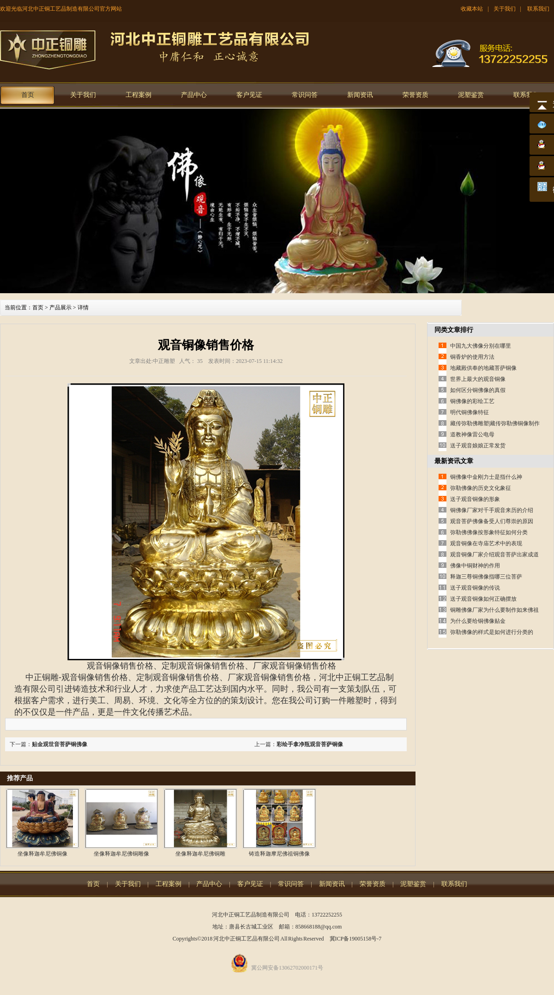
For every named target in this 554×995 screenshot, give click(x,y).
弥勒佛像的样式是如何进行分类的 (491, 632)
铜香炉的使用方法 (472, 357)
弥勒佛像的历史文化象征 (480, 488)
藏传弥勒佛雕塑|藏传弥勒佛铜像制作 (495, 423)
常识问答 (305, 94)
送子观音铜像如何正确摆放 (483, 599)
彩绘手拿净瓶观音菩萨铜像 (310, 744)
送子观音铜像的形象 (475, 499)
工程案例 (138, 94)
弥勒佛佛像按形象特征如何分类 (489, 532)
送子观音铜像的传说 (475, 588)
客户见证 (249, 94)
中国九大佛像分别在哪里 (480, 346)
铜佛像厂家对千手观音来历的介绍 (491, 510)
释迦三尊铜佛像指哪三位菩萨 (486, 576)
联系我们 (538, 9)
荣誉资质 (415, 94)
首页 (27, 94)
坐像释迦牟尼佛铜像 (42, 853)
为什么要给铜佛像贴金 (478, 621)
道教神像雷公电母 (472, 434)
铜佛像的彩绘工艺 (472, 401)
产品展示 (60, 307)
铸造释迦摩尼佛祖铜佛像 (279, 853)
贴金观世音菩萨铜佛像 (59, 744)
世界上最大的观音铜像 (478, 379)
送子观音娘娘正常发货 (478, 445)
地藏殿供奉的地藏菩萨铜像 (483, 368)
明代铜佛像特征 (469, 412)
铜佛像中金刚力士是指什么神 (486, 477)
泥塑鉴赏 (471, 94)
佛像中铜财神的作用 (475, 565)
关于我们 (505, 9)
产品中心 (194, 94)
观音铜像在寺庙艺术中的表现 (486, 543)
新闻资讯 (360, 94)
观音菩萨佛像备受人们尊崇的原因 (491, 521)
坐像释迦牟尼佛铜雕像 (121, 853)
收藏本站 (472, 9)
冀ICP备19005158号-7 (356, 938)
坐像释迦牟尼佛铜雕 (200, 853)
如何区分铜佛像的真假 (478, 390)
